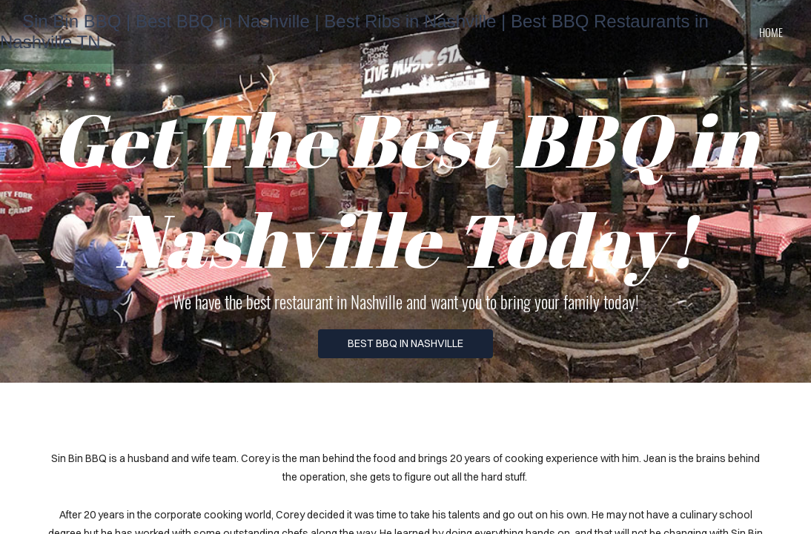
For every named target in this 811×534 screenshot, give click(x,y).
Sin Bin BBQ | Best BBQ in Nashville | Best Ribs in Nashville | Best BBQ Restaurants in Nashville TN (354, 31)
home (771, 32)
